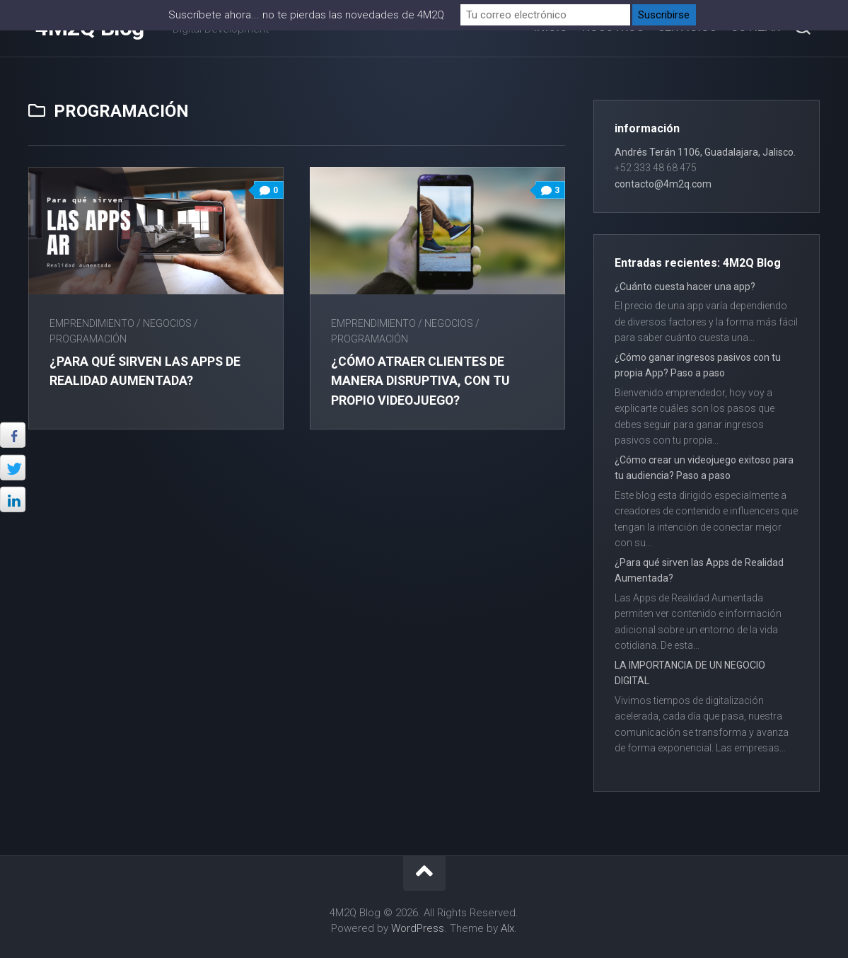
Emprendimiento (92, 323)
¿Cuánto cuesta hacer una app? (685, 286)
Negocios (167, 323)
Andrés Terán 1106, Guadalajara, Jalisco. (705, 152)
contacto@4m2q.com (663, 184)
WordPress (417, 928)
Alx (507, 928)
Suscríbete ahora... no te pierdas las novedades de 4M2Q (306, 14)
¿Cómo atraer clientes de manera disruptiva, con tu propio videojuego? (422, 380)
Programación (88, 339)
